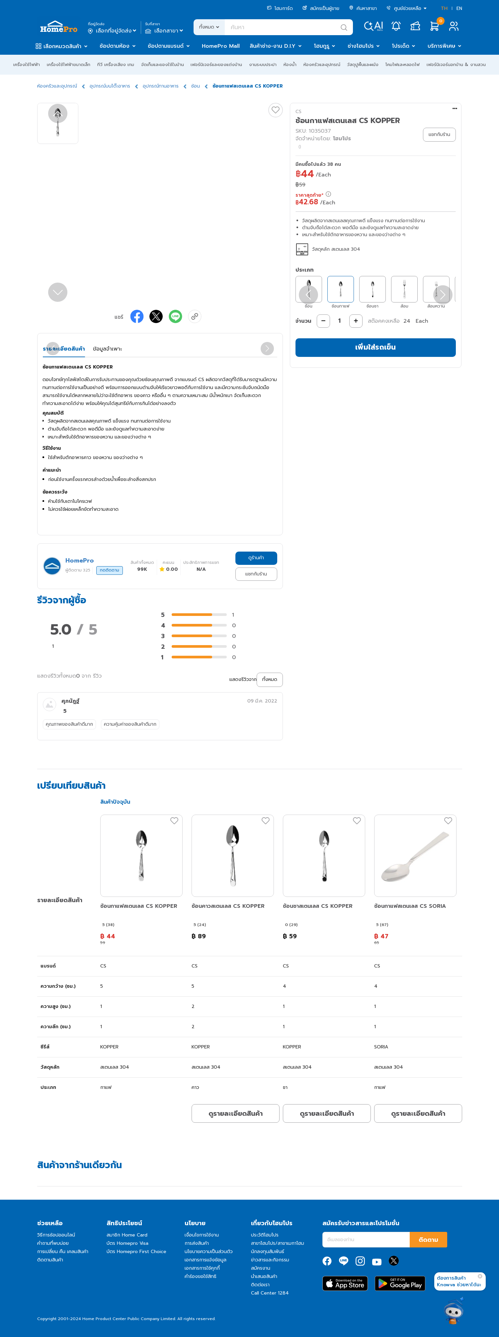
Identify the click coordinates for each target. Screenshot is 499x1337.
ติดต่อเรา (260, 1284)
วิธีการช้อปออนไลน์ (56, 1235)
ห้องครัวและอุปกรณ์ (321, 64)
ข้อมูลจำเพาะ (107, 349)
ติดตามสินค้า (50, 1259)
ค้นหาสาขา (363, 8)
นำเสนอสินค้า (264, 1276)
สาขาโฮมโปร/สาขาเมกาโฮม (277, 1243)
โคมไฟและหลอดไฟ (402, 64)
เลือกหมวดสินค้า (62, 46)
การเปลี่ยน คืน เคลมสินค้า (62, 1251)
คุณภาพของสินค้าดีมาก (69, 724)
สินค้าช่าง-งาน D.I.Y (272, 46)
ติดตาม (428, 1239)
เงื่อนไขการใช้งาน (202, 1235)
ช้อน (195, 86)
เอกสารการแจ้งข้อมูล (205, 1259)
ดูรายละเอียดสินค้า (235, 1113)
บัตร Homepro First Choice (136, 1251)
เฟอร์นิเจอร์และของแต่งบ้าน (216, 64)
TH (444, 8)
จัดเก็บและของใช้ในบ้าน (162, 64)
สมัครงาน (260, 1268)
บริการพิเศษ (442, 46)
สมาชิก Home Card (127, 1235)
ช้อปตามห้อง (114, 46)
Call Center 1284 (270, 1293)
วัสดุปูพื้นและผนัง (362, 64)
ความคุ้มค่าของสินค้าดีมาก (130, 724)
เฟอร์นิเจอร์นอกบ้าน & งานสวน (456, 64)
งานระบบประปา (263, 64)
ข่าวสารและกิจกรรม (270, 1259)
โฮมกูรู (321, 46)
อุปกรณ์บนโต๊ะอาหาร (110, 86)
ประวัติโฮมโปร (265, 1235)
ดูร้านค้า (256, 557)
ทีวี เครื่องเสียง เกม (115, 64)
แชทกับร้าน (256, 573)
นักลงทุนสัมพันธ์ (267, 1251)
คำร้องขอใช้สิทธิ (200, 1276)
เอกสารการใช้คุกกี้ (202, 1268)
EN (459, 8)
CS (298, 111)
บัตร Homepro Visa (127, 1243)
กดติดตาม (109, 570)
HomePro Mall (221, 46)
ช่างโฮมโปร (361, 46)
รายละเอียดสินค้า (64, 349)
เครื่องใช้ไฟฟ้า (26, 64)
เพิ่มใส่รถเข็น (375, 347)
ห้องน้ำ (290, 64)
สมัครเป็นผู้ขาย (320, 8)
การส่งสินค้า (197, 1243)
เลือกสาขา (165, 31)
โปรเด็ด (400, 46)
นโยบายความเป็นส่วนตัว (209, 1251)
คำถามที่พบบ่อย (53, 1243)
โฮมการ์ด (280, 8)
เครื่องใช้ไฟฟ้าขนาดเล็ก (68, 64)
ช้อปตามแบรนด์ (166, 46)
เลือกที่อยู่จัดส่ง (112, 31)
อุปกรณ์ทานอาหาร (161, 86)
